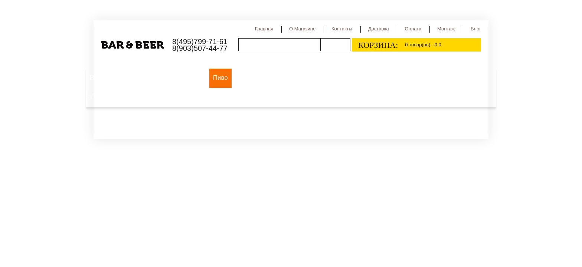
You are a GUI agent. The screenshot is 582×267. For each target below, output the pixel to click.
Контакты (341, 29)
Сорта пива (292, 77)
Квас (419, 77)
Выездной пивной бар (122, 77)
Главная (264, 29)
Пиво (220, 77)
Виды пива (252, 77)
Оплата (413, 29)
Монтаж (446, 29)
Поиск (335, 44)
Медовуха (449, 77)
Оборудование (183, 77)
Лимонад (104, 96)
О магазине (302, 29)
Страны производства (349, 77)
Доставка (378, 29)
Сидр (397, 77)
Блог (476, 29)
